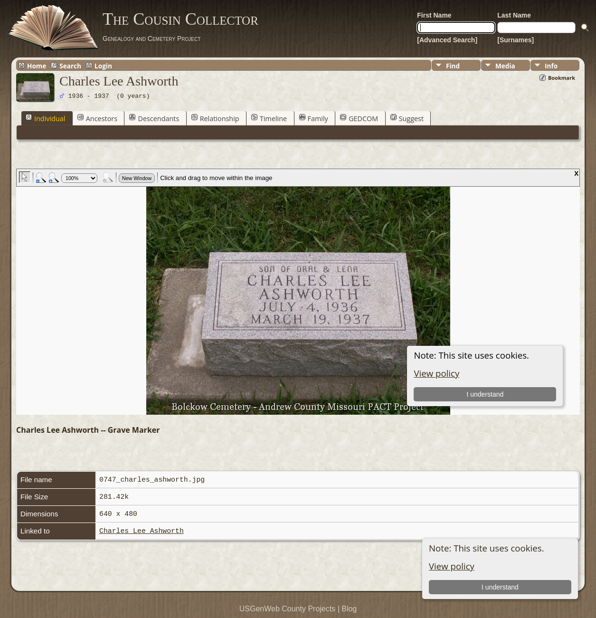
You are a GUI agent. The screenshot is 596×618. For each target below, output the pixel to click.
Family (313, 118)
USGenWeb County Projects (287, 609)
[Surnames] (515, 40)
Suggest (407, 118)
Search (70, 65)
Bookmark (561, 77)
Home (36, 65)
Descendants (154, 118)
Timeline (269, 118)
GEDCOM (359, 118)
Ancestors (97, 118)
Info (551, 65)
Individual (45, 118)
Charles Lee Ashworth (141, 531)
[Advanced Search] (447, 40)
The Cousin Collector (180, 19)
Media (505, 65)
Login (103, 65)
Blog (349, 609)
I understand (500, 587)
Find (453, 65)
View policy (451, 566)
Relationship (215, 118)
